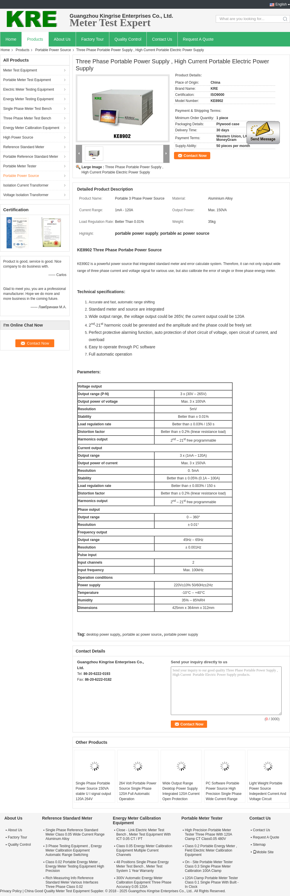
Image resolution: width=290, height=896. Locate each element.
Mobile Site (263, 852)
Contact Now (195, 155)
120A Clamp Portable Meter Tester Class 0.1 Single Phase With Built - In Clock (211, 882)
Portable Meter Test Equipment (27, 80)
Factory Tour (92, 39)
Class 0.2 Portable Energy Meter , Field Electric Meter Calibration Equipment (211, 850)
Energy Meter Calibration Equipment (31, 128)
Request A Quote (198, 39)
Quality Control (128, 39)
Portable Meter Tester (20, 166)
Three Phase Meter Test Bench (27, 118)
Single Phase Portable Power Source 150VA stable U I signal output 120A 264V (93, 791)
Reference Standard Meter (23, 147)
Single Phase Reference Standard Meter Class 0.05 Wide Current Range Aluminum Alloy (75, 834)
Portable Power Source (53, 50)
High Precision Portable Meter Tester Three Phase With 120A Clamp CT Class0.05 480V (208, 834)
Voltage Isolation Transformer (25, 195)
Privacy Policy (11, 891)
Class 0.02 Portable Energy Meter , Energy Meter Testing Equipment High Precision (75, 866)
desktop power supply (103, 634)
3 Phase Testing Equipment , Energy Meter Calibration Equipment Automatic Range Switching (74, 850)
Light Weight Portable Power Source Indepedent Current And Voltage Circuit (267, 791)
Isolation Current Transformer (25, 185)
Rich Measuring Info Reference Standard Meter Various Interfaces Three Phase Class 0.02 (72, 882)
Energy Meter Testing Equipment (28, 99)
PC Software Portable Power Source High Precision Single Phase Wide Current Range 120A (224, 793)
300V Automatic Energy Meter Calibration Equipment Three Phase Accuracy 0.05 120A (143, 882)
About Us (62, 39)
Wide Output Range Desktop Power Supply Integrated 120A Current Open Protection (181, 791)
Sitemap (259, 845)
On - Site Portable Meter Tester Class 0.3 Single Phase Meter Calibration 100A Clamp (209, 866)
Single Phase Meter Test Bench (27, 109)
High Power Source (18, 137)
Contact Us (162, 39)
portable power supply (181, 634)
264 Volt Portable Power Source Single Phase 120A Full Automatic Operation (137, 791)
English (281, 4)
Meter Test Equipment (20, 70)
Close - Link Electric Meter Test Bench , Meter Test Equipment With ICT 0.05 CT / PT (143, 834)
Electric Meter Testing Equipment (28, 89)
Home (11, 39)
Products (35, 39)
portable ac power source (142, 634)
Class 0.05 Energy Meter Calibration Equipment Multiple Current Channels (144, 850)
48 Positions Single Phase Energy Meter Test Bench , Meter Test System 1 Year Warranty (142, 866)
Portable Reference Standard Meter (30, 157)
